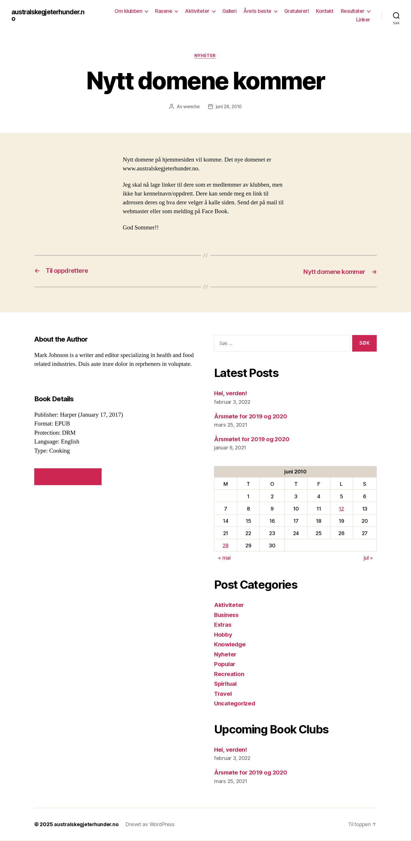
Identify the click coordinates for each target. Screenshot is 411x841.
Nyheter (205, 56)
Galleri (229, 11)
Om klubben (128, 11)
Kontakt (325, 11)
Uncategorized (235, 703)
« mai (224, 558)
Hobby (223, 634)
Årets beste (257, 11)
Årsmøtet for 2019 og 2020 (253, 439)
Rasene (163, 11)
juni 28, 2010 (229, 107)
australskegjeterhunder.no (50, 15)
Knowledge (230, 644)
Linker (363, 20)
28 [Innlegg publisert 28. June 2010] (225, 546)
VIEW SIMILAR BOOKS (67, 477)
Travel (223, 693)
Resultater (352, 11)
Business (227, 615)
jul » (368, 558)
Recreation (229, 674)
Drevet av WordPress (151, 825)
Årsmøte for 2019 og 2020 (252, 416)
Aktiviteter (197, 11)
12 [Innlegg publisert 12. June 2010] (341, 509)
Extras (223, 625)
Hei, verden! (231, 393)
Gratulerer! (296, 11)
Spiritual (226, 684)
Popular (225, 664)
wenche (190, 107)
